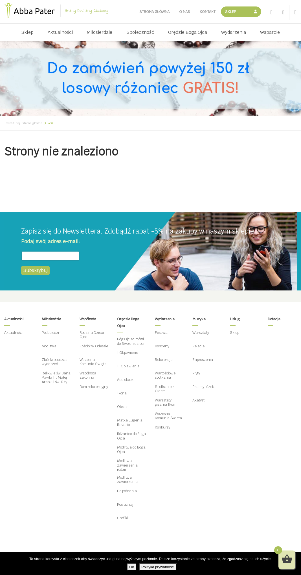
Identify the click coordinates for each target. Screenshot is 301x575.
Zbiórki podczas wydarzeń (54, 362)
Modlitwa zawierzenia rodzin (127, 465)
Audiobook (125, 379)
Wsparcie (270, 32)
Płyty (196, 373)
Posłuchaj (125, 504)
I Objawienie (127, 352)
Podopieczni (51, 332)
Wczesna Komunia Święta (93, 362)
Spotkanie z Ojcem (164, 389)
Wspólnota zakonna (88, 375)
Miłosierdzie (99, 32)
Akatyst (198, 400)
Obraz (122, 406)
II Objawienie (128, 366)
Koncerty (162, 346)
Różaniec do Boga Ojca (131, 436)
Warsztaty (200, 332)
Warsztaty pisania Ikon (165, 402)
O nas (184, 11)
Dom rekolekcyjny (94, 386)
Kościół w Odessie (94, 346)
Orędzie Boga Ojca (187, 32)
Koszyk (246, 11)
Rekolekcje (163, 359)
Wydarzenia (233, 32)
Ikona (122, 393)
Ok (131, 567)
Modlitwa (49, 346)
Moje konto (256, 11)
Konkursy (162, 427)
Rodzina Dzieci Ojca (92, 334)
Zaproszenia (202, 359)
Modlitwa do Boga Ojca (131, 449)
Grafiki (122, 518)
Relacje (198, 346)
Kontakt (208, 11)
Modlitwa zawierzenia (127, 479)
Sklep (230, 11)
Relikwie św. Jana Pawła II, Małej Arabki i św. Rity (56, 377)
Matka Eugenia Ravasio (129, 422)
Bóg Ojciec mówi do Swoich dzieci (130, 341)
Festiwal (161, 332)
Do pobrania (127, 491)
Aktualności (60, 32)
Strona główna (154, 11)
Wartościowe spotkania (165, 375)
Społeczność (140, 32)
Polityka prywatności (158, 567)
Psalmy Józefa (204, 386)
